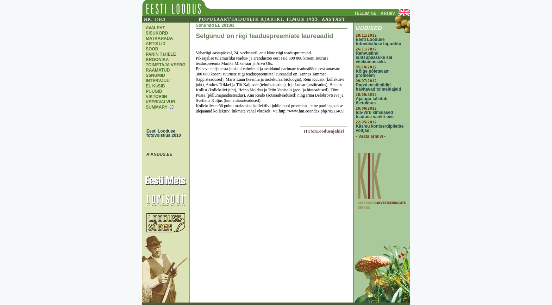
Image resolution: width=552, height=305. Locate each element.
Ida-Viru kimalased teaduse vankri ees (375, 114)
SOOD (152, 49)
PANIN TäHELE (161, 54)
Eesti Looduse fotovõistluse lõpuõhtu (378, 41)
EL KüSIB (155, 86)
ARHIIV (388, 13)
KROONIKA (157, 59)
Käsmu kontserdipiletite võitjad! (380, 128)
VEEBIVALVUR (160, 101)
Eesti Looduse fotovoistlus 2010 (162, 133)
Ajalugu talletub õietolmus (372, 100)
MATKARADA (159, 38)
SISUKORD (157, 33)
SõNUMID (155, 75)
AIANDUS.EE (157, 154)
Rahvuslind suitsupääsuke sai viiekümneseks (374, 57)
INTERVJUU (158, 80)
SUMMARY (156, 107)
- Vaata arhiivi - (371, 136)
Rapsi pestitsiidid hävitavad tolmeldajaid (378, 87)
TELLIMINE (365, 13)
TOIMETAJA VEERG (166, 64)
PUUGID (154, 91)
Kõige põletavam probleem (373, 73)
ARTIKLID (155, 43)
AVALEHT (155, 27)
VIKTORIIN (156, 96)
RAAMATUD (158, 70)
